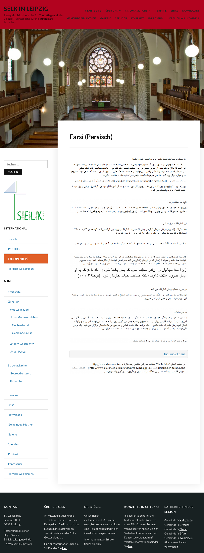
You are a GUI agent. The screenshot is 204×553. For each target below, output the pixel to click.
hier (156, 528)
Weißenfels (185, 537)
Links (174, 10)
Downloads (191, 10)
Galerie (105, 18)
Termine (161, 10)
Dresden (184, 524)
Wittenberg (171, 546)
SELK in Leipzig (26, 8)
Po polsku (14, 249)
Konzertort (17, 381)
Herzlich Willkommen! (184, 18)
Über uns (111, 10)
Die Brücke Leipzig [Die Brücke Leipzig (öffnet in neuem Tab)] (175, 354)
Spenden (121, 18)
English (12, 239)
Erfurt (182, 533)
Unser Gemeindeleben (24, 317)
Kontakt (137, 18)
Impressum (155, 18)
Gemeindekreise (22, 332)
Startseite (93, 10)
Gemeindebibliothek (81, 18)
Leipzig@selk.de (22, 539)
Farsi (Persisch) (18, 258)
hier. (64, 548)
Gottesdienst (20, 325)
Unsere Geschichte (22, 343)
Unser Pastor (18, 351)
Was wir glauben (20, 309)
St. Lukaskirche (136, 10)
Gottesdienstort (20, 373)
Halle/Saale (185, 520)
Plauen (183, 529)
